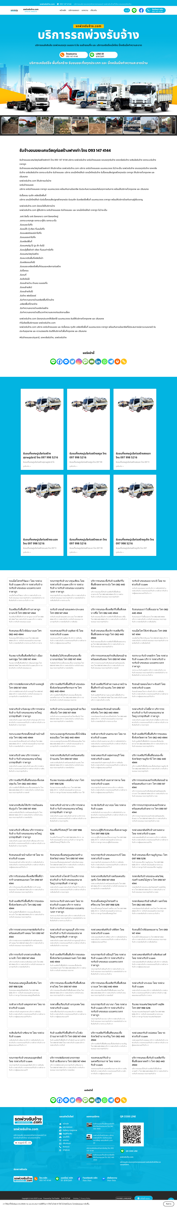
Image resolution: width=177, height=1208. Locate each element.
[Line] (53, 362)
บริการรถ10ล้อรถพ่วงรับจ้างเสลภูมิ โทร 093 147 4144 (26, 686)
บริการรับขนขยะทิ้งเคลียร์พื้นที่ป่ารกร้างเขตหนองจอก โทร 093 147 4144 (26, 879)
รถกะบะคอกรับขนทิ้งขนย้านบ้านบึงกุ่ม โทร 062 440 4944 (26, 735)
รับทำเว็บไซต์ (65, 1198)
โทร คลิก (43, 1178)
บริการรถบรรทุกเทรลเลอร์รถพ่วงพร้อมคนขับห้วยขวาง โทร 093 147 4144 (149, 808)
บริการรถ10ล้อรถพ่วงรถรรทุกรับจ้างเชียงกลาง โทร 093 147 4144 (68, 1059)
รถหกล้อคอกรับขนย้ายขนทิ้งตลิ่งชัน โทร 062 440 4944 (105, 710)
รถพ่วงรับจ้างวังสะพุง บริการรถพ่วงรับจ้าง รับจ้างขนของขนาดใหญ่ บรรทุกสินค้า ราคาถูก (27, 712)
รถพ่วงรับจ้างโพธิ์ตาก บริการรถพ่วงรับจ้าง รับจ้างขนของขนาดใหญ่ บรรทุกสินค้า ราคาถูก (148, 712)
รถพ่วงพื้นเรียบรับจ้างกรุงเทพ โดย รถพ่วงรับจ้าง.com (67, 1006)
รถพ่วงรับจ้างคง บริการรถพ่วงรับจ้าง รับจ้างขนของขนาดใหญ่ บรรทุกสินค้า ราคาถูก (25, 758)
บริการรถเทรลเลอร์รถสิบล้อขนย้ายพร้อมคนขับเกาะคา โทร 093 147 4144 (150, 783)
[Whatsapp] (105, 362)
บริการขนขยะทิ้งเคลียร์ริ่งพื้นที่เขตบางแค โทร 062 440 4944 (108, 984)
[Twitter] (72, 362)
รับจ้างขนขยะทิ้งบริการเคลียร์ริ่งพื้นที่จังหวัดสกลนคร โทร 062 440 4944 (103, 1126)
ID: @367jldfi (66, 1180)
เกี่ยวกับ (94, 10)
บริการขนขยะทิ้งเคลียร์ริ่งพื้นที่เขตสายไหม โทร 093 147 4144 (67, 984)
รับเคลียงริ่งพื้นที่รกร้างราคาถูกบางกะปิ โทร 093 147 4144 (24, 611)
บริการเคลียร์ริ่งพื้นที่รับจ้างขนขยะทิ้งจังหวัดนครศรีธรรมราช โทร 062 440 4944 (67, 687)
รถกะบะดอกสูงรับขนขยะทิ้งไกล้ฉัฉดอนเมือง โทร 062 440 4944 (68, 735)
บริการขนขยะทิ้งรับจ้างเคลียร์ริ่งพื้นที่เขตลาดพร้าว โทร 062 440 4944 (148, 1061)
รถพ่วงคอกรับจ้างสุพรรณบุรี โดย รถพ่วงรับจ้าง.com (107, 757)
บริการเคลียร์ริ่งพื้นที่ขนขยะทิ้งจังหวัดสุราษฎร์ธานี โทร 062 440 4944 (149, 758)
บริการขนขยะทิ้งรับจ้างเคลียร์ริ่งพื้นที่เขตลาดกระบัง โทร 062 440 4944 (108, 584)
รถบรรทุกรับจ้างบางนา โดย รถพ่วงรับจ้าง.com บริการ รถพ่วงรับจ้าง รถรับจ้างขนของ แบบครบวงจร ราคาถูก (109, 1010)
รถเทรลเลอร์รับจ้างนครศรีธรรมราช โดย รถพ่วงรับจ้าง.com (105, 1061)
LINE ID (100, 54)
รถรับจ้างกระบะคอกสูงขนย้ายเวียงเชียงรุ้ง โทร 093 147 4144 (68, 710)
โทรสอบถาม (71, 54)
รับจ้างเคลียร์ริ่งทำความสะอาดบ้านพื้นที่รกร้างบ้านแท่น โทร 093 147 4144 (109, 687)
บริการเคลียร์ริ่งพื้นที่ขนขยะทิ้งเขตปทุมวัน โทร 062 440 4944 (26, 782)
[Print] (117, 362)
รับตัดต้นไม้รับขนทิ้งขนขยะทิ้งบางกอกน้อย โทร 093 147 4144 (65, 657)
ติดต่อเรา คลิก (157, 9)
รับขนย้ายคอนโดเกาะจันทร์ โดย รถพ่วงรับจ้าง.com (148, 686)
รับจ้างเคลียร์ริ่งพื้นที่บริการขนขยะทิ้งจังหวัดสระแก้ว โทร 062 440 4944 (26, 904)
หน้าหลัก (63, 10)
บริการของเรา (74, 10)
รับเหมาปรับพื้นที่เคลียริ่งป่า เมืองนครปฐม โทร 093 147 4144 (25, 657)
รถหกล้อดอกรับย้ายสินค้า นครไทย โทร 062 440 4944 (149, 903)
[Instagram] (79, 362)
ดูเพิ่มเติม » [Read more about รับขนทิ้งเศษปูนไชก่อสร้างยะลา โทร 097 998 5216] (73, 552)
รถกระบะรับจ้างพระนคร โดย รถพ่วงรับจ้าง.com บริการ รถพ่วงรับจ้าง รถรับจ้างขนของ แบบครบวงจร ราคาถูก (67, 906)
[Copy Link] (124, 362)
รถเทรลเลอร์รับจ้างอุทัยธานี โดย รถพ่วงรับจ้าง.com (66, 632)
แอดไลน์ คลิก (67, 1178)
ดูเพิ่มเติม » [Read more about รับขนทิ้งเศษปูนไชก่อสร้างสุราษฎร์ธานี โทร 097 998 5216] (27, 466)
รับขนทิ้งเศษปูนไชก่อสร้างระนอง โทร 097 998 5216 (40, 542)
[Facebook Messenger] (66, 362)
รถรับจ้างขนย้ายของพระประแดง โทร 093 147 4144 (67, 611)
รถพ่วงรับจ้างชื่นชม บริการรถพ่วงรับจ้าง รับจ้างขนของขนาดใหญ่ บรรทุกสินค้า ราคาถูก (26, 833)
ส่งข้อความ (112, 1178)
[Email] (92, 362)
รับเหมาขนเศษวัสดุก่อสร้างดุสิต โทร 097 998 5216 (148, 1006)
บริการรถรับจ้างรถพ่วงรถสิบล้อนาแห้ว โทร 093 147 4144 (25, 956)
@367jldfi (100, 56)
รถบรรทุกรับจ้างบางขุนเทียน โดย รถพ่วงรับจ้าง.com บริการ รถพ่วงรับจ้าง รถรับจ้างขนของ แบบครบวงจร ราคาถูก (67, 586)
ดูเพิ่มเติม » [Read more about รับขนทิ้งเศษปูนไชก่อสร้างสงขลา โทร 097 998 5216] (120, 466)
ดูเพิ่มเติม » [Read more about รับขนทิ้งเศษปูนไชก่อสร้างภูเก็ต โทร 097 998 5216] (120, 552)
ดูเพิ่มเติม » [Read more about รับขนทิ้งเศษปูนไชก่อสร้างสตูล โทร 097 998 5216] (73, 466)
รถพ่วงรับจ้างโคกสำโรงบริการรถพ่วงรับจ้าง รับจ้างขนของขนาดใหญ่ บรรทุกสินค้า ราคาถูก (67, 879)
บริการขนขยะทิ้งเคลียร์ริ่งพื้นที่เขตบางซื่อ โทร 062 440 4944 (108, 611)
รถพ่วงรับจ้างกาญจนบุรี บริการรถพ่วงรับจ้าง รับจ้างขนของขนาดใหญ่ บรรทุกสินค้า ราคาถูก (67, 933)
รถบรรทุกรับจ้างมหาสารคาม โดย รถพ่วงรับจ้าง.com (108, 782)
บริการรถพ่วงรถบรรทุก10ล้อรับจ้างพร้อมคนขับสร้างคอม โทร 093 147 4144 (26, 933)
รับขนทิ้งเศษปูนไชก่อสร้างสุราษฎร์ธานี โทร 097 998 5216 (40, 456)
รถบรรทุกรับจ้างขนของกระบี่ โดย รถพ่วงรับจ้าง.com (108, 856)
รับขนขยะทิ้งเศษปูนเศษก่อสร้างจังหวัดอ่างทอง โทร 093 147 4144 (67, 856)
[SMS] (85, 362)
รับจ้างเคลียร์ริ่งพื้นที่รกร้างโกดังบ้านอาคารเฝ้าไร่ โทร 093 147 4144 (68, 1034)
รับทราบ (167, 1204)
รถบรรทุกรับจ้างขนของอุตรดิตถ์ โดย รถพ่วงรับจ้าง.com (25, 1059)
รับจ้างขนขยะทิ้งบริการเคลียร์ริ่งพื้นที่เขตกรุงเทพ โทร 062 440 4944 (103, 1157)
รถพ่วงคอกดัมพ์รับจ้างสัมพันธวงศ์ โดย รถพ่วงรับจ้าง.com (149, 956)
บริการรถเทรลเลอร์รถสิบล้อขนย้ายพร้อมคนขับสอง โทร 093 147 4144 (109, 657)
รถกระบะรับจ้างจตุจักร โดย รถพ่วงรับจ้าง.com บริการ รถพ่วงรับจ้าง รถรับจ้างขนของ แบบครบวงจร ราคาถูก (150, 661)
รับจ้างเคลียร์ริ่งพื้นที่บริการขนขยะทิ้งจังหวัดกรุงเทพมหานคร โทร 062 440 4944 (68, 958)
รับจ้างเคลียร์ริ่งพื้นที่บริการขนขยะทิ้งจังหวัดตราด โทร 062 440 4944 (149, 735)
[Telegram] (111, 362)
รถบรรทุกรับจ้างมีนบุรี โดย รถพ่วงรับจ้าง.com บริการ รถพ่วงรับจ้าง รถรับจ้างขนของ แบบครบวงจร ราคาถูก (108, 960)
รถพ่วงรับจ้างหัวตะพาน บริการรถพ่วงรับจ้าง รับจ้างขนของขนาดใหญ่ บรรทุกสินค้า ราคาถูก (103, 1139)
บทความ (85, 10)
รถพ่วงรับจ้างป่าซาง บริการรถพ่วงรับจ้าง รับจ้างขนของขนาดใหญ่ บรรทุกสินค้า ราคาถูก (67, 808)
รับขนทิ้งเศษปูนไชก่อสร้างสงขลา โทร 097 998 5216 (133, 456)
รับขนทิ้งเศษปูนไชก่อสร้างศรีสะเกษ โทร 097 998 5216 (105, 903)
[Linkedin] (98, 362)
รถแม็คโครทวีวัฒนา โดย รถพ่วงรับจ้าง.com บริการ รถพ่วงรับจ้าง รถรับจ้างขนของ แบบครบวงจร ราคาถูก (25, 586)
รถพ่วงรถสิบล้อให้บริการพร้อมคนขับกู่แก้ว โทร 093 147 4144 (26, 806)
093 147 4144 (157, 12)
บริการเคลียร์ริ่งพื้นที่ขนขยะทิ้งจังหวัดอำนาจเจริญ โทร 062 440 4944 (108, 1036)
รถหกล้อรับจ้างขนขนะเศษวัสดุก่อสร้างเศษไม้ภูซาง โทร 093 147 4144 (149, 879)
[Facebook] (60, 362)
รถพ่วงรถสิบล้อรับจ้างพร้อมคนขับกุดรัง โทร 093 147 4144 (108, 878)
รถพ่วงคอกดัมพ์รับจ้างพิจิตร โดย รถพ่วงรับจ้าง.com (107, 931)
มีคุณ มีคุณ (87, 1180)
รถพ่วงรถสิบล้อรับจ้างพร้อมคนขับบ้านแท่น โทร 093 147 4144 (67, 757)
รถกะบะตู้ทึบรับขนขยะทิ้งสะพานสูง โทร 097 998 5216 (109, 831)
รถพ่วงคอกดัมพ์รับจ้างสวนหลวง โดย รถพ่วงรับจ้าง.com (148, 831)
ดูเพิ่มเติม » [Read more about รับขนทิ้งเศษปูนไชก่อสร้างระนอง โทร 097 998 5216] (27, 552)
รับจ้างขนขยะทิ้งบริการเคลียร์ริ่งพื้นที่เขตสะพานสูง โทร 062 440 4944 (107, 634)
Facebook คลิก (90, 1178)
